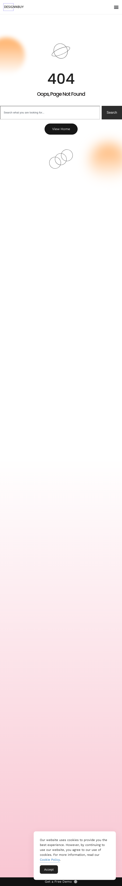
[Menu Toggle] (116, 7)
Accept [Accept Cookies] (49, 871)
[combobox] (50, 112)
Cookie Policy (50, 861)
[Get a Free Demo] (61, 881)
